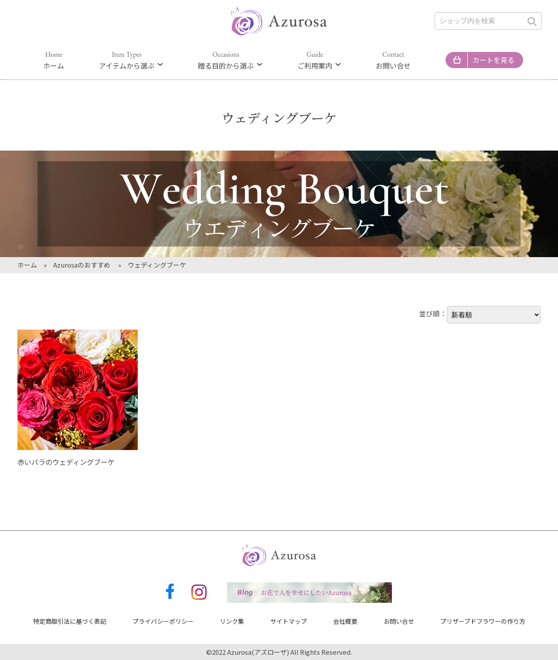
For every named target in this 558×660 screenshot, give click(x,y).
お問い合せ (393, 60)
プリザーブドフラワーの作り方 (482, 621)
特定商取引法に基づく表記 (69, 621)
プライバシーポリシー (163, 621)
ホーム (53, 60)
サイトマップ (288, 621)
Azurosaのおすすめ (82, 264)
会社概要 (345, 621)
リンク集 (232, 621)
